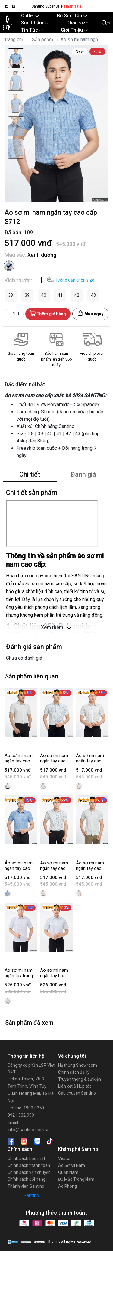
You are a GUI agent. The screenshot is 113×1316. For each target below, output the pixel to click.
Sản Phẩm (34, 23)
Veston (65, 1158)
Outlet (30, 15)
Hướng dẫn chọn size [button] (74, 280)
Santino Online (37, 37)
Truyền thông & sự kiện (79, 1079)
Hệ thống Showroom (77, 1065)
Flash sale (72, 6)
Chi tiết (29, 474)
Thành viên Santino (26, 1186)
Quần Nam (68, 1172)
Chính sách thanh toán (29, 1165)
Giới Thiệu (74, 30)
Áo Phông (67, 1186)
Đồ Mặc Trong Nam (76, 1179)
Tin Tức (32, 30)
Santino (31, 1195)
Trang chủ (14, 39)
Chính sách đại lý (73, 1072)
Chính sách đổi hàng (27, 1179)
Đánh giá (83, 474)
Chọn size (77, 23)
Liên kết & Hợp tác (75, 1086)
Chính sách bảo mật (26, 1158)
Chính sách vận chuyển (29, 1172)
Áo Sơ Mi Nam (71, 1165)
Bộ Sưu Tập (72, 15)
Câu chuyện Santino (77, 1093)
